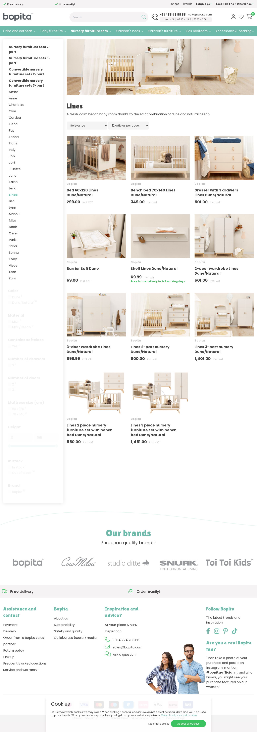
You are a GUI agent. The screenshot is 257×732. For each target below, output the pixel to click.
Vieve (13, 276)
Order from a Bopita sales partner (23, 651)
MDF (16, 332)
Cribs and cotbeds (17, 31)
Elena (13, 134)
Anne (13, 109)
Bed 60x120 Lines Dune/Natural (82, 203)
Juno (12, 186)
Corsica (15, 128)
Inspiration (113, 642)
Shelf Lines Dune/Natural (154, 279)
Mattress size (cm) (26, 413)
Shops (175, 4)
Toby (13, 269)
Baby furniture (51, 31)
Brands (187, 4)
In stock (15, 471)
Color (13, 301)
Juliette (15, 179)
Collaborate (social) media (75, 648)
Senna (14, 263)
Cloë (12, 122)
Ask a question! (125, 665)
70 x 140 (19, 425)
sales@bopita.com (200, 14)
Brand (14, 496)
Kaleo (13, 192)
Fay (11, 141)
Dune (17, 308)
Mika (12, 231)
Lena (12, 199)
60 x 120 (19, 420)
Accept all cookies (188, 723)
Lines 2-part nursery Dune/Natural (150, 360)
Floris (13, 154)
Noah (13, 237)
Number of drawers (26, 369)
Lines (13, 205)
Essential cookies (158, 723)
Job (12, 167)
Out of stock (23, 484)
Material (16, 325)
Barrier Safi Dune (83, 279)
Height (14, 437)
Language (204, 4)
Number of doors (24, 388)
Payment (10, 635)
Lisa (11, 212)
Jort (12, 173)
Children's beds (128, 31)
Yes (16, 357)
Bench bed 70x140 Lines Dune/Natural (153, 203)
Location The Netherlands (235, 4)
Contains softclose (26, 350)
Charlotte (16, 115)
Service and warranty (20, 680)
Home (7, 41)
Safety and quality (68, 642)
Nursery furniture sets (89, 31)
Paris (12, 250)
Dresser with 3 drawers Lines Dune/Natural (216, 203)
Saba (13, 257)
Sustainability (64, 635)
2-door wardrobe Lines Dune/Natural (216, 281)
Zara (12, 289)
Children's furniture (163, 31)
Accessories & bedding (233, 31)
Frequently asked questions (24, 674)
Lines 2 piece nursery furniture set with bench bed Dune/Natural (89, 440)
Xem (12, 282)
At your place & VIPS (121, 635)
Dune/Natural (24, 313)
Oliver (13, 244)
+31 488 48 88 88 (173, 14)
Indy (12, 160)
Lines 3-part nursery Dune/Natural (214, 360)
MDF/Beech (22, 338)
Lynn (12, 218)
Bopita (18, 503)
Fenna (14, 147)
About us (61, 629)
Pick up (8, 667)
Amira (13, 102)
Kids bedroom (197, 31)
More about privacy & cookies (179, 715)
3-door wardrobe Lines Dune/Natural (88, 360)
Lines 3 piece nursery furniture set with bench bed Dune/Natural (153, 440)
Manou (14, 224)
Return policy (13, 661)
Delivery (9, 642)
